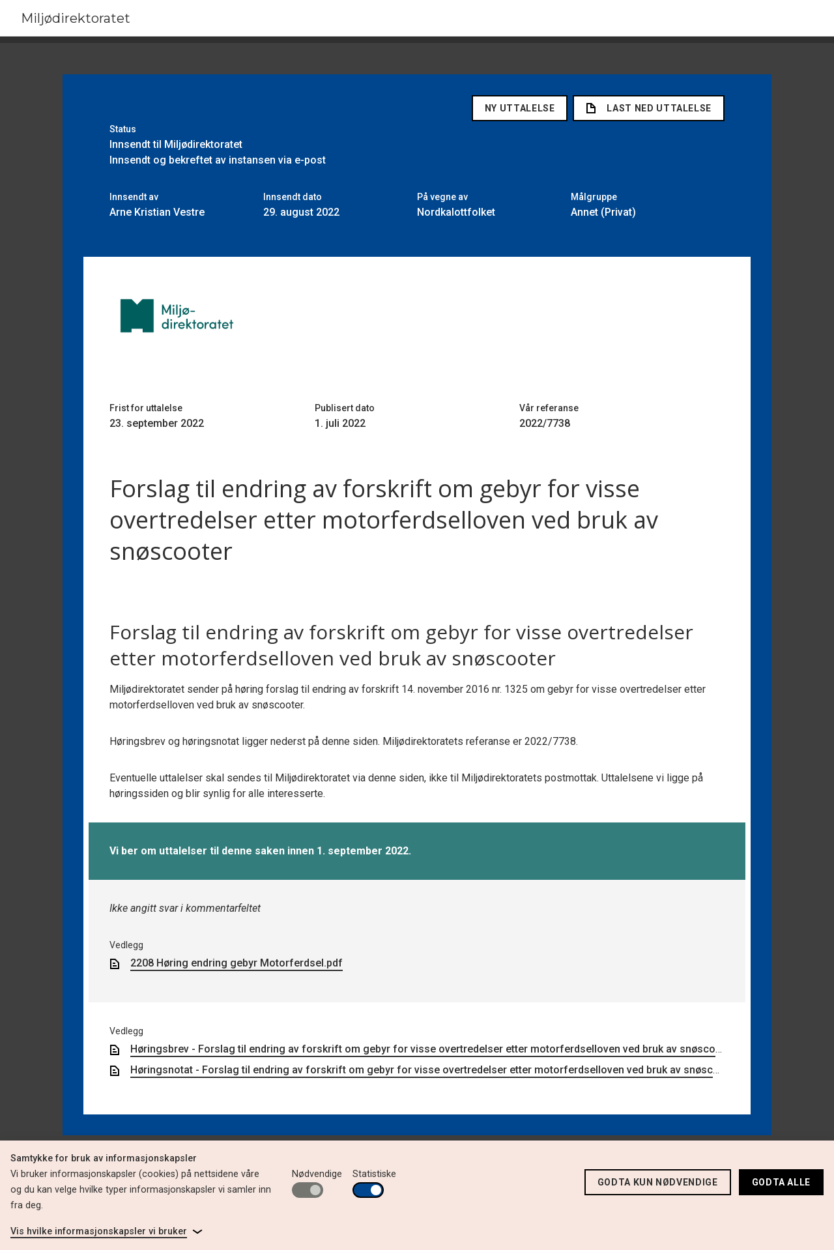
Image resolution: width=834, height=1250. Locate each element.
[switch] (307, 1190)
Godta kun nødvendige (657, 1182)
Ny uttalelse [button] (520, 108)
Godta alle (781, 1182)
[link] (106, 1232)
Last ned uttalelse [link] (649, 108)
